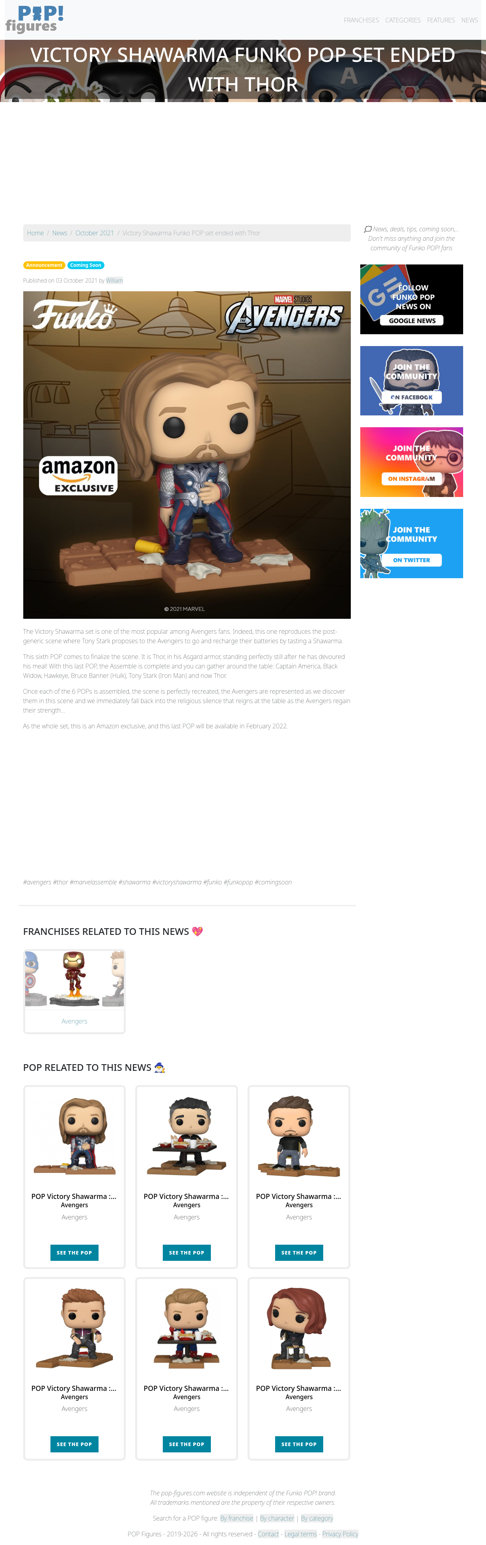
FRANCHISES (361, 20)
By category (317, 1518)
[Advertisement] (243, 165)
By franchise (236, 1518)
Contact (268, 1534)
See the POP (74, 1252)
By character (277, 1518)
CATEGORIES (403, 20)
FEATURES (441, 20)
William (114, 280)
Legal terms (301, 1534)
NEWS (469, 20)
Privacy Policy (340, 1534)
